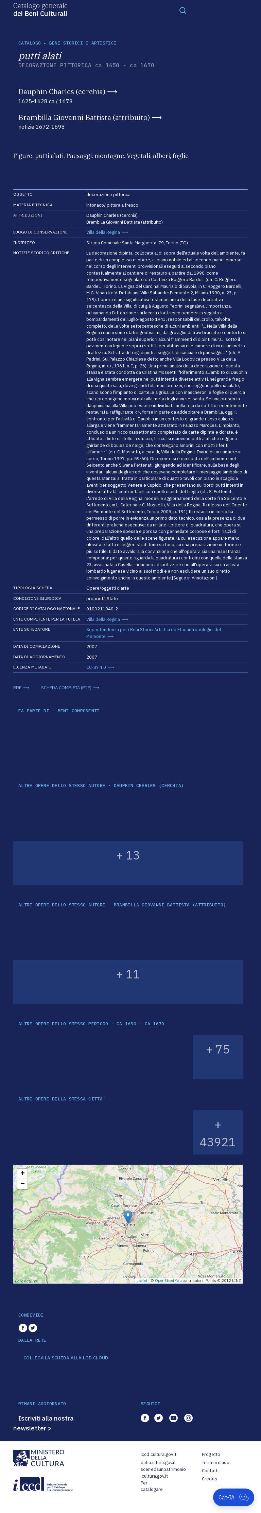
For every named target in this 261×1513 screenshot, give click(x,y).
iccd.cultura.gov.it (158, 1454)
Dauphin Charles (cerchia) (61, 91)
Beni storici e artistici (83, 43)
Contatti (210, 1471)
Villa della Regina (103, 232)
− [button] (22, 1184)
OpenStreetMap (168, 1280)
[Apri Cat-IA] (233, 1497)
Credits (209, 1479)
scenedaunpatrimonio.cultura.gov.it (163, 1472)
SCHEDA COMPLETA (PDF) (66, 688)
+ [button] (22, 1174)
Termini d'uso (215, 1462)
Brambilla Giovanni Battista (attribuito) (84, 117)
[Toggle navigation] (183, 10)
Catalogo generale (40, 9)
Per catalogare (152, 1486)
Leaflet (142, 1280)
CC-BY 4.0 (96, 667)
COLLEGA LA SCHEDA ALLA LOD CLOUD (65, 1358)
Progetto (211, 1454)
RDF (17, 688)
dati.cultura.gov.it (158, 1462)
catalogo (29, 43)
